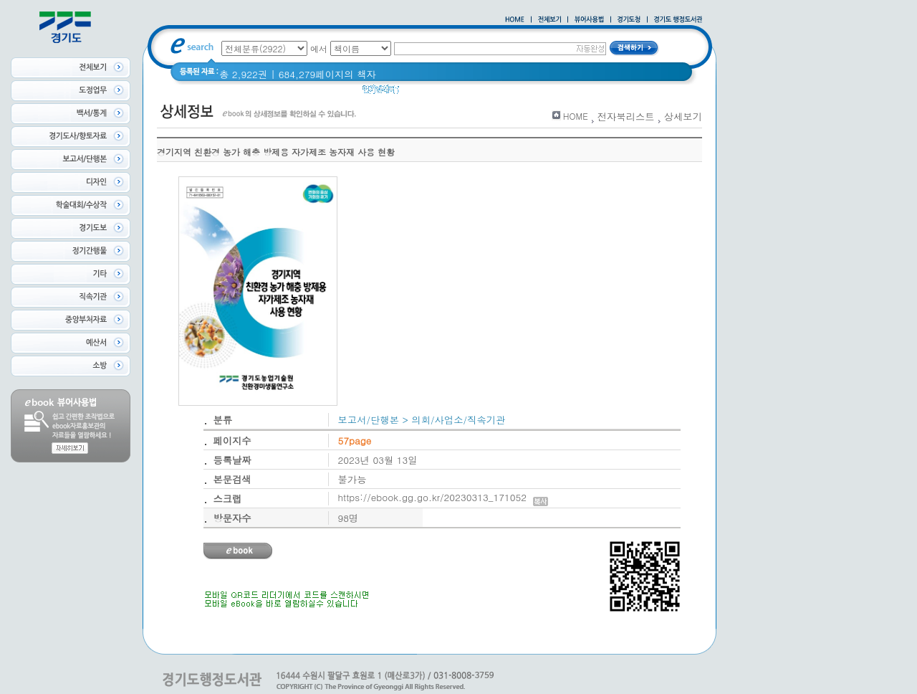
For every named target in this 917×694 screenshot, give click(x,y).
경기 (418, 93)
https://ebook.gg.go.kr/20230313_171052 (443, 497)
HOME (575, 116)
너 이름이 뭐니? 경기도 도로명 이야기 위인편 (536, 93)
